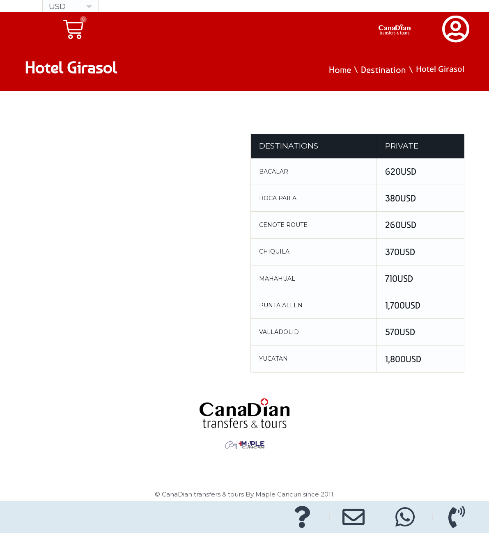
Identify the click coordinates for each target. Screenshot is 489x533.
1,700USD (402, 305)
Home (340, 69)
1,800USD (403, 359)
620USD (400, 171)
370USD (400, 252)
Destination (383, 69)
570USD (400, 332)
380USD (400, 198)
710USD (399, 278)
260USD (400, 225)
